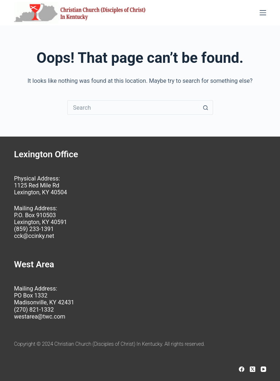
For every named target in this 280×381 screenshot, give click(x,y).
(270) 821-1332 (34, 309)
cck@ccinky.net (34, 235)
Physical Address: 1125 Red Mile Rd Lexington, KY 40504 (40, 185)
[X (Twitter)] (252, 369)
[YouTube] (263, 369)
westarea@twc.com (39, 316)
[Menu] (263, 12)
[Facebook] (241, 369)
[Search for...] (132, 107)
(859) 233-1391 (34, 229)
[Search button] (205, 107)
